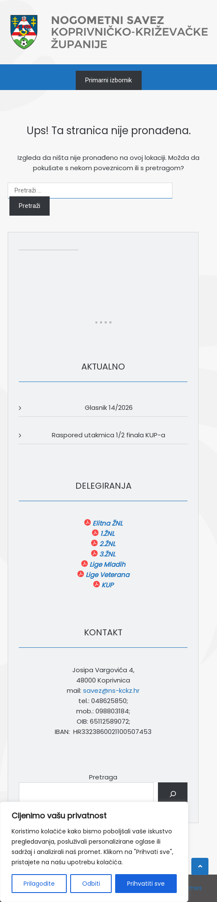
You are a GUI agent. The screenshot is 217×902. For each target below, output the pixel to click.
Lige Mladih (106, 564)
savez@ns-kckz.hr (111, 690)
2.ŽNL (106, 543)
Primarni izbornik (108, 80)
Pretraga (103, 777)
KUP (106, 584)
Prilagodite (39, 883)
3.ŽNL (106, 554)
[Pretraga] (172, 794)
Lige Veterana (106, 574)
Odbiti (91, 883)
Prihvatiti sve (146, 883)
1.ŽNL (106, 533)
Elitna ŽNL (106, 523)
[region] (94, 852)
